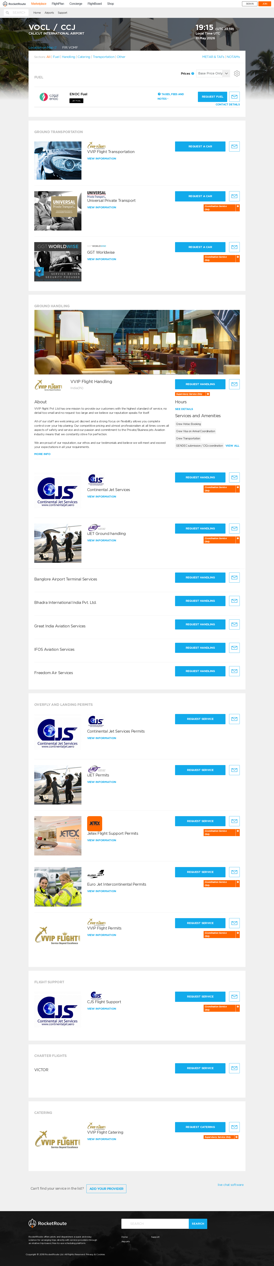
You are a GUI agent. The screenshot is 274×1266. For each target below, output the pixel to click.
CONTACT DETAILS (228, 104)
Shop (110, 3)
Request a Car (200, 146)
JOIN (264, 3)
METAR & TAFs (213, 57)
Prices (187, 73)
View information (102, 158)
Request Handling (200, 384)
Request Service (200, 719)
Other (121, 57)
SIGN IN (250, 3)
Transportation (103, 57)
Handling (68, 57)
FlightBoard (95, 3)
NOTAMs (233, 57)
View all (232, 445)
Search (198, 1223)
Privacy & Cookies (95, 1254)
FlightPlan (58, 3)
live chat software (231, 1185)
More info (42, 454)
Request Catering (200, 1127)
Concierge (75, 3)
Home (37, 12)
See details (184, 409)
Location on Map (43, 47)
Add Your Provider (106, 1189)
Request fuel (212, 96)
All (48, 57)
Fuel (56, 57)
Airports (49, 12)
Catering (84, 57)
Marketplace (38, 3)
